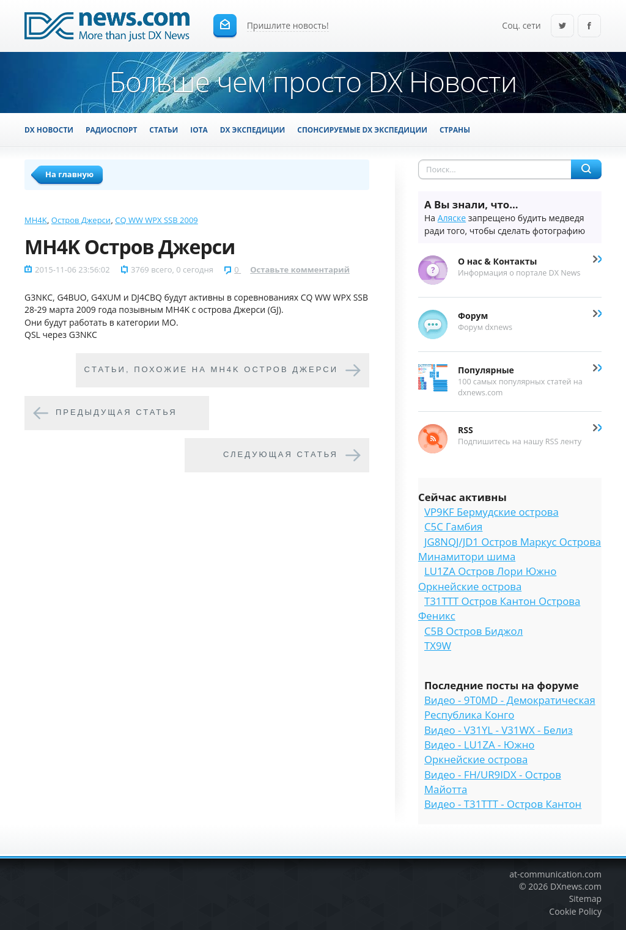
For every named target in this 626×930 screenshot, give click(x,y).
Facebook (589, 26)
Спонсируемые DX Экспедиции (362, 129)
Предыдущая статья (116, 412)
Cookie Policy (575, 911)
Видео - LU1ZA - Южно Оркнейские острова (479, 752)
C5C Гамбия (453, 526)
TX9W (437, 646)
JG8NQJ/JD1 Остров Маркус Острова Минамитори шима (509, 549)
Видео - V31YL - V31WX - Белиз (498, 730)
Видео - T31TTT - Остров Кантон (502, 804)
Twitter (562, 26)
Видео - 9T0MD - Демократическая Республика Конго (509, 707)
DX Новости (48, 129)
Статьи (163, 129)
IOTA (199, 129)
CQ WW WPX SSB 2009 (156, 219)
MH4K (35, 219)
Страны (455, 129)
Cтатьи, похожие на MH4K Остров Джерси (211, 370)
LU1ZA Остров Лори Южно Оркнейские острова (487, 578)
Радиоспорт (111, 129)
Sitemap (585, 898)
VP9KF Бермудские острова (491, 512)
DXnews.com (576, 886)
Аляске (452, 218)
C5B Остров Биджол (473, 631)
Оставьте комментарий (300, 269)
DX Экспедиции (252, 129)
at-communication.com (555, 874)
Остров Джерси (81, 219)
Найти (586, 169)
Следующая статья (280, 455)
